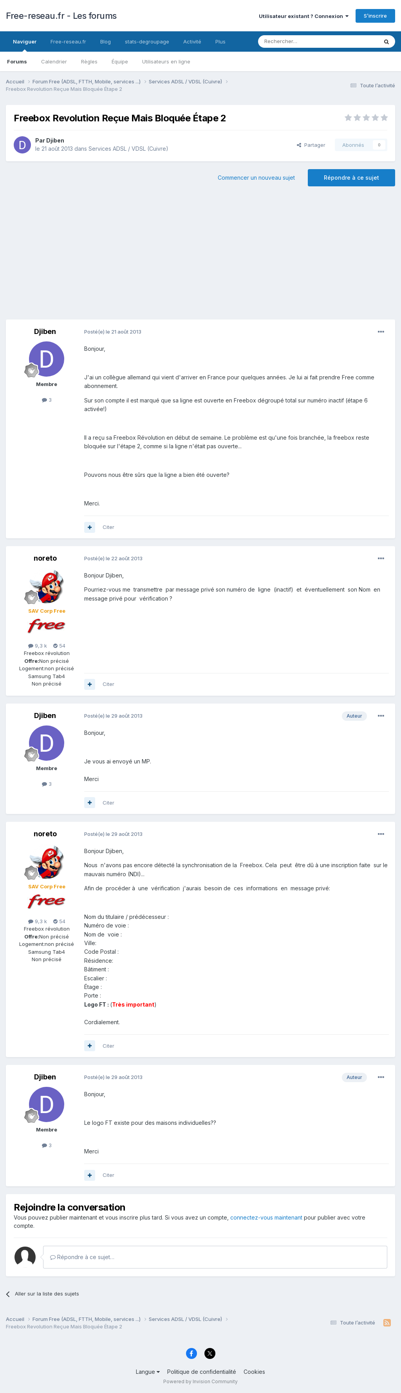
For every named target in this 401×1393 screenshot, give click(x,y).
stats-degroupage (147, 41)
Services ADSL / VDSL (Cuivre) (128, 148)
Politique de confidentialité (201, 1371)
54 (59, 645)
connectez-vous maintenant (266, 1217)
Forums (17, 61)
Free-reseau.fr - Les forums (61, 16)
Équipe (120, 61)
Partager (311, 145)
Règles (89, 61)
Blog (105, 41)
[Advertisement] (200, 257)
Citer (108, 527)
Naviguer (24, 45)
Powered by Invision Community (200, 1381)
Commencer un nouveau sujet (256, 177)
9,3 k (37, 645)
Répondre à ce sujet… (82, 1257)
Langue (148, 1371)
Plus (220, 41)
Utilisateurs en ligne (166, 61)
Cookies (254, 1371)
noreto (45, 558)
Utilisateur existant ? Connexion (304, 16)
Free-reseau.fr (68, 41)
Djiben (55, 140)
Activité (192, 41)
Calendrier (54, 61)
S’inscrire (375, 16)
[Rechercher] (300, 41)
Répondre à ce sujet (351, 177)
